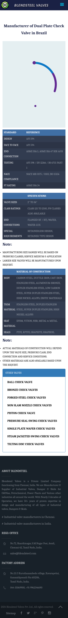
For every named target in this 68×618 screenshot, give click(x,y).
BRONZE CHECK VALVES (22, 390)
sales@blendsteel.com (23, 553)
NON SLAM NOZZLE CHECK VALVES (29, 405)
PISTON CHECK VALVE (21, 413)
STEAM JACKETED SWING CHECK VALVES (33, 436)
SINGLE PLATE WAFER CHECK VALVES (31, 428)
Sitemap (11, 613)
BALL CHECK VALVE (19, 382)
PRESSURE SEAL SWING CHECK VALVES (32, 421)
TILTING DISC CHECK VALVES (25, 444)
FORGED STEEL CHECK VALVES (26, 397)
